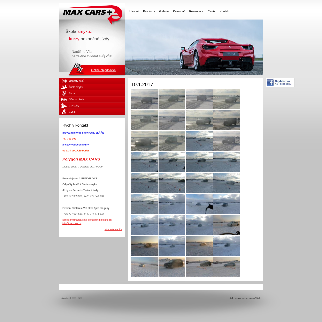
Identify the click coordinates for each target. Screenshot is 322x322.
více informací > (113, 229)
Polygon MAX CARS (81, 159)
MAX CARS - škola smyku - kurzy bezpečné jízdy (92, 11)
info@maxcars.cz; (72, 223)
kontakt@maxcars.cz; (100, 219)
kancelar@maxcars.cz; (74, 219)
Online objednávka (103, 70)
